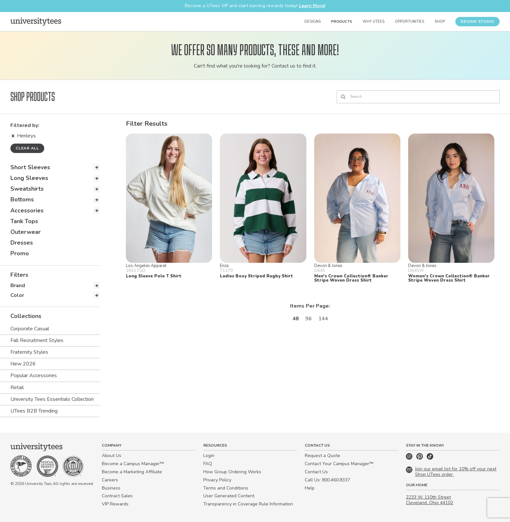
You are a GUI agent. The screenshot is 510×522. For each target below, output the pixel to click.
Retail (17, 387)
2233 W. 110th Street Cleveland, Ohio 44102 (429, 500)
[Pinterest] (420, 458)
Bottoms (22, 199)
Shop (440, 21)
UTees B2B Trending (34, 410)
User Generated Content (228, 496)
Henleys (24, 135)
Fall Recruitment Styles (36, 340)
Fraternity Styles (29, 352)
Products (341, 21)
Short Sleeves (30, 167)
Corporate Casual (29, 328)
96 (308, 318)
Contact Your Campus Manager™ (339, 464)
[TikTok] (430, 458)
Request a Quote (322, 455)
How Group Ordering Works (232, 472)
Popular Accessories (33, 375)
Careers (110, 480)
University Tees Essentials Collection (52, 399)
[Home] (35, 21)
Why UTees (373, 21)
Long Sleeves (29, 178)
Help (310, 488)
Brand (17, 285)
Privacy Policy (217, 480)
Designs (312, 21)
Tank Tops (24, 221)
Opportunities (409, 21)
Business (111, 488)
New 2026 (23, 363)
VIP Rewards (115, 504)
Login (208, 455)
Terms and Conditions (225, 488)
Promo (19, 253)
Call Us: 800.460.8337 (327, 480)
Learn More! (312, 6)
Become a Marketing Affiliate (132, 472)
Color (17, 295)
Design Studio (477, 21)
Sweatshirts (27, 189)
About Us (111, 455)
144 (323, 318)
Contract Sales (117, 496)
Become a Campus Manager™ (133, 464)
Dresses (21, 243)
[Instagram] (410, 458)
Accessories (27, 210)
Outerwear (25, 232)
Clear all (27, 148)
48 (295, 318)
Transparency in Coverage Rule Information (248, 504)
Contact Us (316, 472)
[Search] (418, 96)
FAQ (207, 464)
